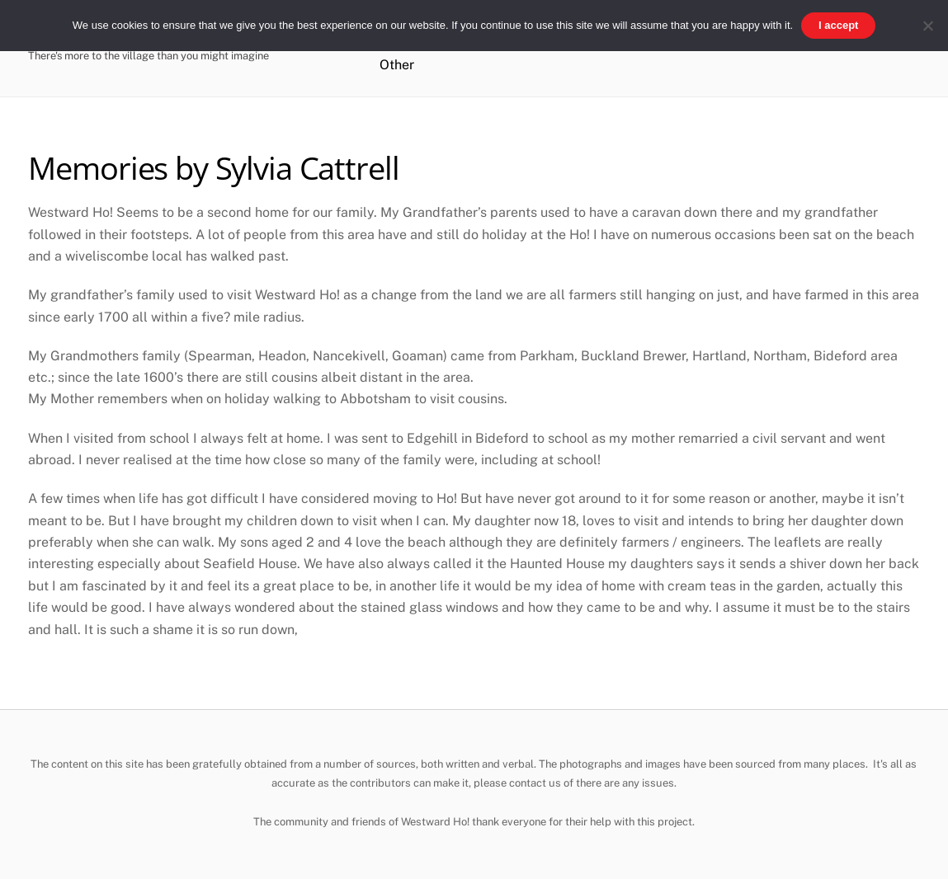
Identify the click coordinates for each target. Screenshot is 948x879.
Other (397, 65)
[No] (927, 25)
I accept (838, 25)
